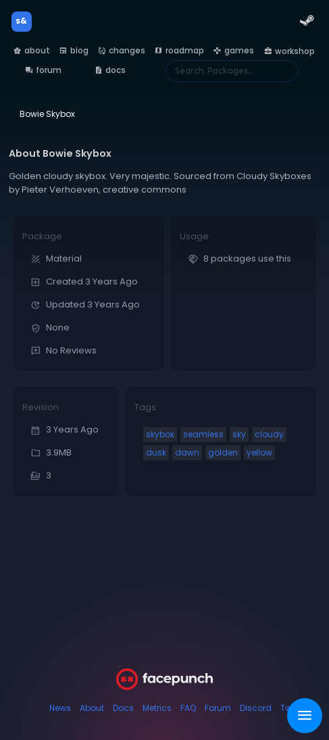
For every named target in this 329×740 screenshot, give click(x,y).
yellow (259, 452)
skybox (160, 434)
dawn (187, 452)
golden (223, 452)
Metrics (157, 708)
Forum (218, 708)
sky (239, 434)
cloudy (269, 434)
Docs (123, 708)
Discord (256, 708)
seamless (203, 434)
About (92, 708)
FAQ (188, 708)
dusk (156, 452)
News (60, 708)
